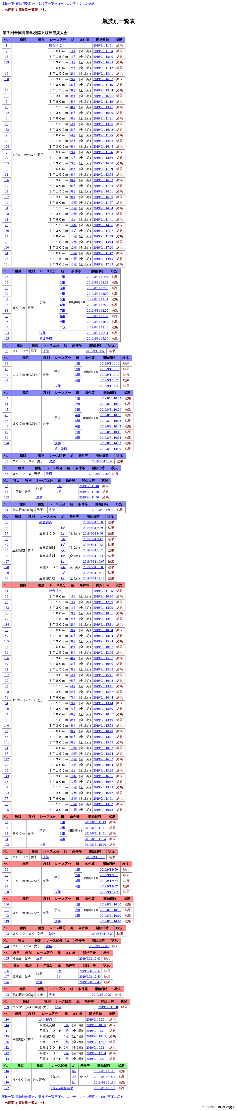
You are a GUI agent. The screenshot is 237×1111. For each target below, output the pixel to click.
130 (6, 892)
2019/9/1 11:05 (103, 590)
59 (6, 544)
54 (6, 509)
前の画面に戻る (112, 1096)
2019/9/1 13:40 (103, 56)
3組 (72, 84)
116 (6, 1071)
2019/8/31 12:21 (97, 299)
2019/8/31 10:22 (110, 398)
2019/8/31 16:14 (93, 572)
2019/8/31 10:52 (110, 437)
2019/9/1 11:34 (103, 185)
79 (6, 619)
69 (6, 663)
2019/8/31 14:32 (110, 443)
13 (6, 236)
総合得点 (55, 45)
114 (6, 1025)
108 (6, 994)
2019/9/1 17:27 (96, 1042)
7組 (72, 152)
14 (6, 253)
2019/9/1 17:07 (103, 230)
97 (6, 875)
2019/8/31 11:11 (104, 1071)
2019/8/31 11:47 (95, 827)
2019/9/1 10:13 (109, 369)
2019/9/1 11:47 (103, 253)
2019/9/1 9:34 (95, 1058)
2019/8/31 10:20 (93, 544)
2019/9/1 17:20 (103, 247)
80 (6, 635)
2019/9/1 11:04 (103, 51)
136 (6, 658)
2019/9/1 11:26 (103, 152)
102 (6, 915)
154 (6, 146)
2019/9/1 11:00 (108, 1007)
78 (6, 602)
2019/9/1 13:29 (103, 787)
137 (6, 675)
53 (6, 486)
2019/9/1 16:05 (103, 776)
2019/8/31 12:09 (97, 293)
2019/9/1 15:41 (103, 675)
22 (6, 174)
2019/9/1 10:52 (103, 748)
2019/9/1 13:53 (103, 141)
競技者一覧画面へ (51, 3)
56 (6, 528)
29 (6, 282)
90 (6, 804)
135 (6, 641)
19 (6, 124)
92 (6, 827)
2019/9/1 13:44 (103, 90)
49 (6, 432)
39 (6, 363)
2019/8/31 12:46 (97, 327)
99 (6, 886)
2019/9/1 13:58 (103, 174)
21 (6, 157)
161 (6, 264)
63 (6, 491)
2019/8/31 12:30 (102, 509)
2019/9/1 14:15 (103, 258)
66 (6, 613)
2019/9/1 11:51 (103, 45)
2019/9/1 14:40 (109, 386)
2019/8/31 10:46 (110, 432)
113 (6, 1058)
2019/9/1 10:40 (103, 663)
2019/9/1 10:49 (103, 731)
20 (6, 141)
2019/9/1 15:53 (103, 725)
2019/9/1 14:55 (95, 351)
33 (6, 305)
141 (6, 742)
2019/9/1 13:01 (103, 619)
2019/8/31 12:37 (97, 316)
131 (6, 386)
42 (6, 380)
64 (6, 590)
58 (6, 539)
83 (6, 686)
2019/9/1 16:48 (103, 146)
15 (6, 56)
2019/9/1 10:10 (109, 363)
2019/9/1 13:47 (103, 107)
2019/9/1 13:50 (103, 124)
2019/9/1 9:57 (109, 886)
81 (6, 652)
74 (6, 748)
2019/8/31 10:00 (110, 904)
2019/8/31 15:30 (97, 338)
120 (6, 443)
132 (6, 497)
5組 (72, 118)
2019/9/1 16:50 (103, 163)
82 (6, 669)
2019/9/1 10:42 (103, 680)
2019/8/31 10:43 (110, 420)
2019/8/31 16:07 (93, 561)
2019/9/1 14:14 (103, 242)
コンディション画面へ (82, 3)
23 (6, 191)
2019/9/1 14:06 (103, 225)
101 (6, 910)
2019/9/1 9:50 (109, 869)
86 (6, 736)
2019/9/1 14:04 (103, 208)
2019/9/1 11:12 (103, 68)
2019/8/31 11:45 (93, 578)
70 (6, 680)
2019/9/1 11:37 (103, 202)
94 (6, 839)
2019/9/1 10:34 (103, 630)
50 (6, 437)
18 (6, 107)
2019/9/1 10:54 (103, 765)
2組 (72, 68)
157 (6, 197)
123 (6, 844)
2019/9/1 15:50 (103, 708)
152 (6, 112)
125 (6, 338)
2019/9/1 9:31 (95, 1047)
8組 (72, 169)
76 (6, 781)
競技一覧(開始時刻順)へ (19, 3)
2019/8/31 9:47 (93, 539)
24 (6, 208)
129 (6, 572)
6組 (72, 135)
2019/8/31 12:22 (97, 305)
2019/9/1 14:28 (109, 892)
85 (6, 720)
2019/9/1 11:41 (103, 219)
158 (6, 214)
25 (6, 225)
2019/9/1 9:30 (95, 1030)
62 (6, 556)
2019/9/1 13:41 (103, 73)
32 (6, 299)
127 (6, 561)
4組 (72, 101)
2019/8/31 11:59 (97, 277)
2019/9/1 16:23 (103, 62)
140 (6, 725)
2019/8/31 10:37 (110, 415)
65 (6, 596)
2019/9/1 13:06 (103, 652)
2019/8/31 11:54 (95, 839)
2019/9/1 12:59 (103, 602)
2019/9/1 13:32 (103, 804)
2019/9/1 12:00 (99, 946)
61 (6, 578)
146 (6, 1042)
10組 (73, 202)
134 (6, 624)
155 (6, 163)
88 (6, 770)
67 (6, 630)
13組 (73, 253)
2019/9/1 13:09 (103, 669)
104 (6, 946)
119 (6, 921)
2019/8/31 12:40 (90, 976)
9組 (72, 185)
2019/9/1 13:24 (103, 753)
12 (6, 219)
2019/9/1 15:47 (103, 692)
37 (6, 327)
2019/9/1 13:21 (103, 736)
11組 (73, 219)
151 (6, 96)
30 (6, 288)
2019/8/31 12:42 (97, 321)
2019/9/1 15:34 (103, 641)
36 (6, 321)
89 (6, 787)
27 (6, 258)
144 (6, 793)
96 (6, 869)
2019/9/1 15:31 (103, 624)
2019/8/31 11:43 (95, 822)
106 (6, 971)
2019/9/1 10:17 (109, 374)
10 (6, 185)
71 (6, 697)
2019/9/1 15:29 (103, 607)
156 (6, 180)
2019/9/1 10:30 (103, 596)
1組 (72, 51)
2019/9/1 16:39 (103, 112)
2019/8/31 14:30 (110, 449)
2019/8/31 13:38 (93, 556)
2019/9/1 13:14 (103, 703)
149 (6, 62)
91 (6, 822)
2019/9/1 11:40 (89, 486)
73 (6, 731)
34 (6, 310)
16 (6, 73)
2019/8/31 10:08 (93, 522)
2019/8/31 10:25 (110, 404)
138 (6, 692)
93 (6, 833)
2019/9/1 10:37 (103, 647)
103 (6, 933)
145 (6, 809)
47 (6, 420)
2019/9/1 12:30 (99, 473)
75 (6, 765)
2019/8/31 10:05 (110, 910)
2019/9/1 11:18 (103, 101)
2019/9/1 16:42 (103, 129)
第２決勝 (45, 338)
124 (6, 333)
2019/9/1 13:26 (103, 770)
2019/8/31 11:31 (104, 1082)
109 (6, 1007)
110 (6, 1019)
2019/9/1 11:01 (103, 798)
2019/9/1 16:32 (103, 79)
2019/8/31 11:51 (95, 833)
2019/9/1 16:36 (103, 96)
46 (6, 415)
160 (6, 247)
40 (6, 369)
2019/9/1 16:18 (103, 809)
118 (6, 1082)
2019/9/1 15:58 (103, 742)
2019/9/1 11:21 (103, 118)
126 (6, 982)
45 (6, 409)
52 (6, 473)
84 (6, 703)
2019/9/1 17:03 (103, 214)
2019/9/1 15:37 (103, 658)
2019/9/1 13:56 (103, 157)
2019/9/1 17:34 (96, 1053)
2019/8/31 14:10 (110, 921)
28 (6, 277)
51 (6, 461)
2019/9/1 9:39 (95, 1019)
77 (6, 798)
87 (6, 753)
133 (6, 607)
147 (6, 1053)
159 (6, 230)
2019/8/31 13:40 (102, 461)
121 (6, 449)
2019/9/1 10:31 (103, 613)
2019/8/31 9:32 (101, 994)
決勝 (42, 333)
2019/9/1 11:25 (103, 135)
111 (6, 1030)
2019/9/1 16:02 (103, 759)
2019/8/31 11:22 (104, 1077)
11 (6, 202)
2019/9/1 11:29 (103, 169)
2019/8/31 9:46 (93, 533)
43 (6, 398)
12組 (73, 236)
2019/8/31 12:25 (97, 310)
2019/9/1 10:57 (103, 781)
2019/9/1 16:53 (103, 180)
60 (6, 550)
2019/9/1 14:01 (103, 191)
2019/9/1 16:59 (103, 197)
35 (6, 316)
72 (6, 714)
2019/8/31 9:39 (93, 528)
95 (6, 857)
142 (6, 759)
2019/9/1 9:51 (109, 875)
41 (6, 374)
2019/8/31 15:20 (95, 844)
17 (6, 90)
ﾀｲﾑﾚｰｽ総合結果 (62, 1088)
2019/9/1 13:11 (103, 686)
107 (6, 976)
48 (6, 426)
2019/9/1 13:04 (103, 635)
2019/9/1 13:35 (96, 1036)
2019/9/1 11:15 (103, 84)
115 (6, 1036)
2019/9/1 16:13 (103, 793)
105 (6, 958)
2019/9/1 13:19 (103, 720)
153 (6, 129)
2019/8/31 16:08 (93, 567)
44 (6, 404)
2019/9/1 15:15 (95, 857)
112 (6, 1047)
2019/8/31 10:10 (110, 915)
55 (6, 522)
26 (6, 242)
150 (6, 79)
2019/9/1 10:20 (109, 380)
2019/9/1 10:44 (103, 697)
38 (6, 351)
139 (6, 708)
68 (6, 647)
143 (6, 776)
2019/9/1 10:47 (103, 714)
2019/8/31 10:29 (110, 409)
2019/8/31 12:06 (97, 288)
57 (6, 533)
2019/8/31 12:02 (97, 282)
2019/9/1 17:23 (103, 264)
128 (6, 567)
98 (6, 880)
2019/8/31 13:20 (102, 933)
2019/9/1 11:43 (103, 236)
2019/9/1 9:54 (109, 880)
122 (6, 1088)
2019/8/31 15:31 (97, 333)
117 (6, 1077)
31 (6, 293)
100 (6, 904)
